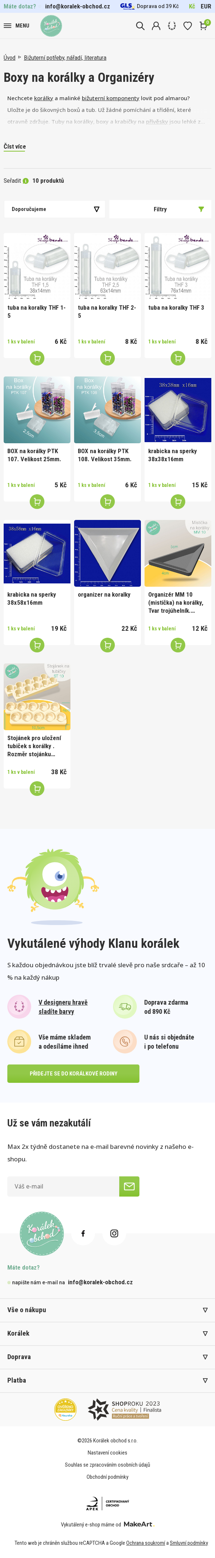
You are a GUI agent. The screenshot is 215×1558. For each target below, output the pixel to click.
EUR (206, 6)
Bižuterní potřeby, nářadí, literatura (65, 57)
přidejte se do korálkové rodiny (73, 1073)
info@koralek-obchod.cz (77, 6)
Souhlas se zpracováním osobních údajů (107, 1464)
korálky (43, 98)
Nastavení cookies (107, 1452)
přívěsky (157, 121)
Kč (192, 6)
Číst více (15, 146)
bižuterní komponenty (110, 98)
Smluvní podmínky (189, 1543)
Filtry (179, 209)
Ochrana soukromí (145, 1543)
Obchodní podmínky (107, 1477)
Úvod (9, 57)
